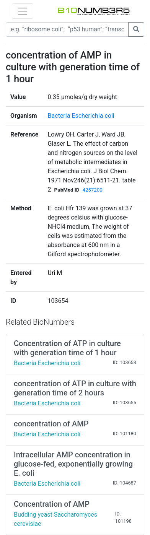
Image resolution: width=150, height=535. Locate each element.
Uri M (55, 272)
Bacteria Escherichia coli (81, 115)
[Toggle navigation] (22, 11)
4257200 (92, 190)
